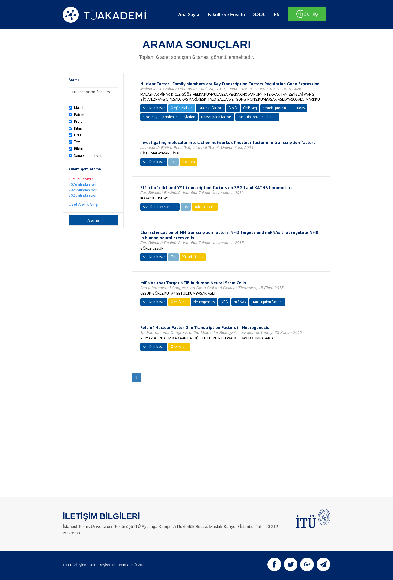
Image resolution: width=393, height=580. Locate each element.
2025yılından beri (83, 189)
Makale (80, 107)
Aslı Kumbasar (154, 108)
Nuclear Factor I (211, 108)
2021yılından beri (83, 195)
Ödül (78, 135)
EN (277, 14)
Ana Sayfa (188, 14)
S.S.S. (259, 14)
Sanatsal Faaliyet (88, 155)
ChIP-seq (250, 108)
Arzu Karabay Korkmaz (160, 206)
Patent (79, 114)
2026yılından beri (83, 184)
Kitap (78, 128)
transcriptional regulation (257, 117)
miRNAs (240, 302)
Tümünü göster (81, 179)
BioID (233, 108)
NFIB (224, 302)
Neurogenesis (204, 302)
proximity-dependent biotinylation (169, 117)
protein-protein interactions (284, 108)
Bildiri (78, 148)
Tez (77, 141)
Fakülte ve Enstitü (226, 14)
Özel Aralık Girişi (83, 204)
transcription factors (216, 117)
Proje (78, 121)
